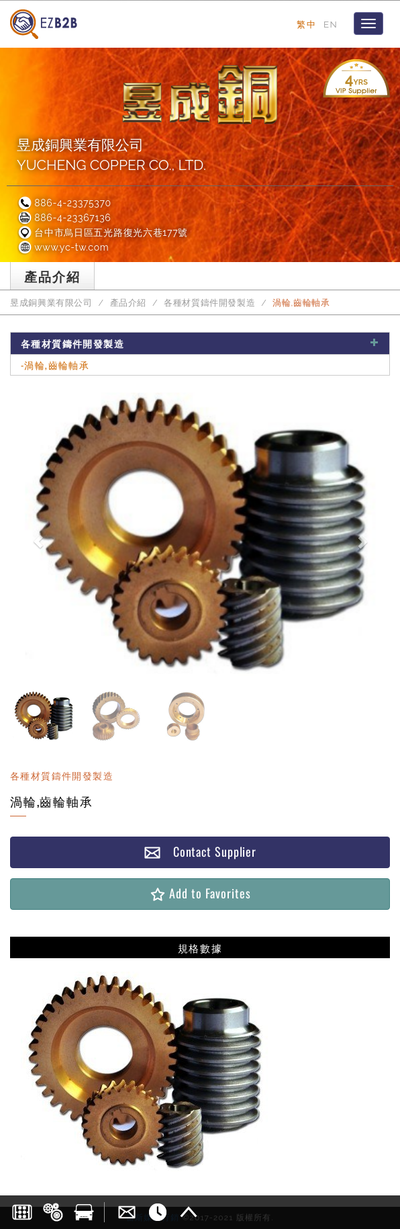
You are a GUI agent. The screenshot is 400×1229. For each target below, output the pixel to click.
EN (330, 24)
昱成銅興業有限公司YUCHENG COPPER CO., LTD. (111, 154)
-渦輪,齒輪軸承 (55, 364)
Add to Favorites (199, 893)
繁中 (306, 24)
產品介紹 (128, 303)
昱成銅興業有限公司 (51, 303)
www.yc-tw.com (63, 247)
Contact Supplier (200, 852)
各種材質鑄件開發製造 (209, 303)
